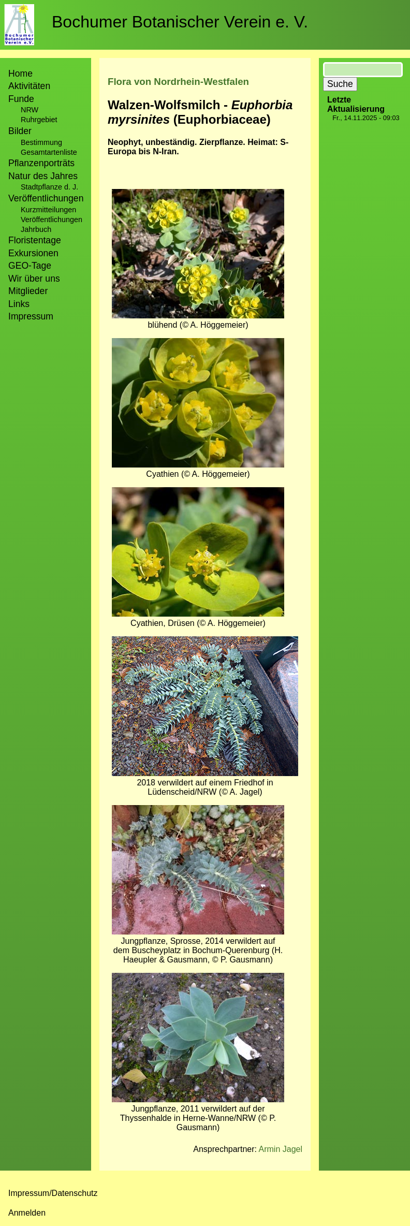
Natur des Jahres (43, 176)
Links (19, 304)
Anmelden (27, 1212)
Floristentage (34, 240)
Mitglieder (28, 291)
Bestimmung (41, 142)
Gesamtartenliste (49, 152)
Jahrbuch (36, 229)
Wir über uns (34, 278)
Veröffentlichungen (51, 219)
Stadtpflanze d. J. (49, 187)
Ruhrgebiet (39, 119)
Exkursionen (33, 253)
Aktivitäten (29, 86)
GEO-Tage (29, 265)
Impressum (30, 316)
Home (20, 73)
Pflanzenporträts (41, 163)
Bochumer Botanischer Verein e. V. (180, 21)
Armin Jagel (280, 1149)
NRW (29, 110)
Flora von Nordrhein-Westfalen (178, 81)
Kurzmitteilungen (48, 210)
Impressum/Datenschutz (53, 1193)
